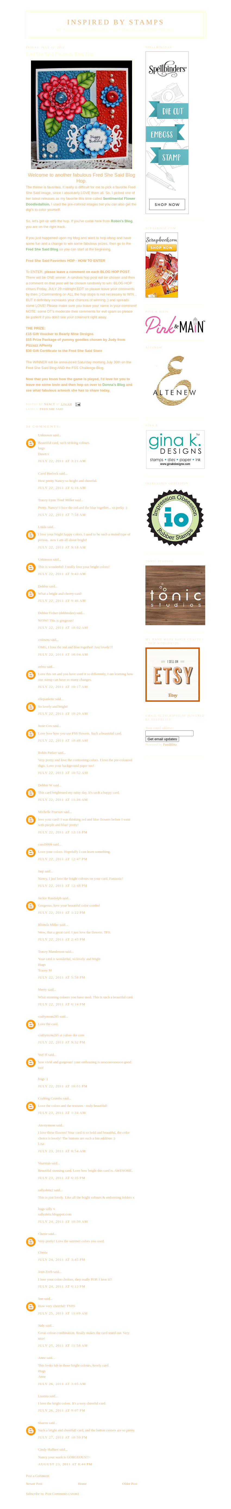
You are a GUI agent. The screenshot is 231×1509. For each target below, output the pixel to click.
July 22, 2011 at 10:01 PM (63, 1086)
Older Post (129, 1484)
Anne (42, 1358)
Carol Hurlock (48, 473)
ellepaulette (46, 699)
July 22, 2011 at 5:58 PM (61, 977)
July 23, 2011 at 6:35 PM (61, 1178)
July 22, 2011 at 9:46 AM (62, 601)
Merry (42, 989)
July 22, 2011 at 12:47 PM (63, 859)
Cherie (43, 1234)
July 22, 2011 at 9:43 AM (62, 574)
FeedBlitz (170, 744)
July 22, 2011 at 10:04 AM (63, 654)
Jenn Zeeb (45, 1272)
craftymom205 (48, 1016)
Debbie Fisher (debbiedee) (57, 613)
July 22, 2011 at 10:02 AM (63, 627)
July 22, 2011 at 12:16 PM (63, 832)
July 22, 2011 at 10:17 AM (63, 687)
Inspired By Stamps (115, 22)
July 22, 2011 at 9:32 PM (61, 1042)
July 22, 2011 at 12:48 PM (63, 886)
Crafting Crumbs (50, 1098)
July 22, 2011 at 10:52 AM (63, 773)
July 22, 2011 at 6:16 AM (62, 488)
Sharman (44, 1163)
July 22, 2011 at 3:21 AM (62, 461)
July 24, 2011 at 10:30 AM (63, 1221)
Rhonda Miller (48, 925)
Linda (42, 527)
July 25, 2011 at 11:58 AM (63, 1345)
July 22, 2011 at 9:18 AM (62, 547)
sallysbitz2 (45, 1190)
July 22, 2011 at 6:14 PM (61, 1004)
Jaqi (41, 871)
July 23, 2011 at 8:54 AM (62, 1151)
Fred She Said (52, 409)
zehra (42, 667)
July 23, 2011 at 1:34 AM (62, 1113)
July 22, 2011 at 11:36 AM (63, 800)
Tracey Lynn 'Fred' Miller (56, 500)
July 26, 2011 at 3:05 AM (62, 1384)
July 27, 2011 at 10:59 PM (63, 1437)
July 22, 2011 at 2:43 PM (61, 939)
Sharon (43, 1423)
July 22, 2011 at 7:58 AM (62, 515)
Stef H (42, 1055)
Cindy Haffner (48, 1449)
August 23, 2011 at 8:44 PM (65, 1464)
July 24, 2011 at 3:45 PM (61, 1259)
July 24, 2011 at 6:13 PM (61, 1286)
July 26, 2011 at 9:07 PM (61, 1410)
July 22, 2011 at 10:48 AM (63, 740)
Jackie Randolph (49, 898)
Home (82, 1484)
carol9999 (45, 844)
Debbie (43, 586)
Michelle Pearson (50, 812)
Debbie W (45, 785)
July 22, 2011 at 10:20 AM (63, 713)
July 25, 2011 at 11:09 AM (63, 1313)
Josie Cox (45, 726)
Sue (40, 1299)
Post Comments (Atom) (62, 1494)
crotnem (44, 640)
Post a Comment (37, 1476)
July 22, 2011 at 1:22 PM (61, 912)
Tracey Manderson (51, 951)
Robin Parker (47, 753)
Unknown (45, 435)
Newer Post (34, 1484)
